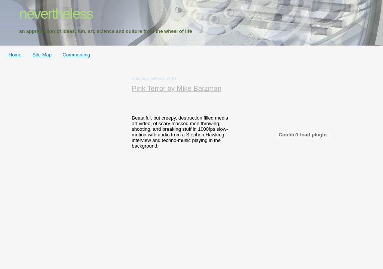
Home (15, 55)
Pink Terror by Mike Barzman (176, 88)
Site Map (42, 55)
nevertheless (56, 14)
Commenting (76, 55)
